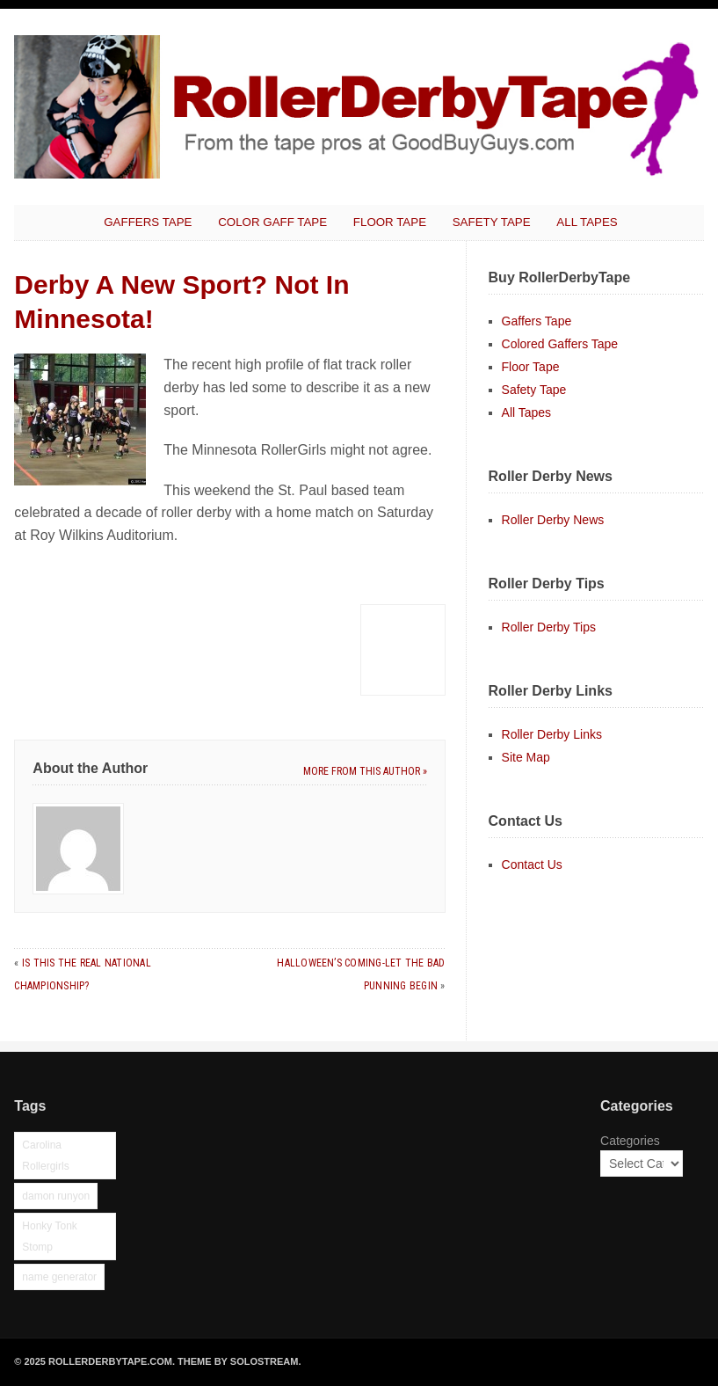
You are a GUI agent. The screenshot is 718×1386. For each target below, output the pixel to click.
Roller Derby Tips (549, 627)
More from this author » (365, 771)
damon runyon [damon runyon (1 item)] (56, 1196)
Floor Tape (389, 222)
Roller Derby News (553, 520)
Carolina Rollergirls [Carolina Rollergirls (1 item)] (45, 1155)
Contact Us (532, 864)
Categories (630, 1141)
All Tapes (586, 222)
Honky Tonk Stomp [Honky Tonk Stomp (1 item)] (49, 1236)
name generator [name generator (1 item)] (59, 1277)
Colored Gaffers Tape (560, 344)
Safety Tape (492, 222)
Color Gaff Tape (272, 222)
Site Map (526, 757)
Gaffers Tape (148, 222)
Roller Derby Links (552, 734)
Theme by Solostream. (239, 1361)
